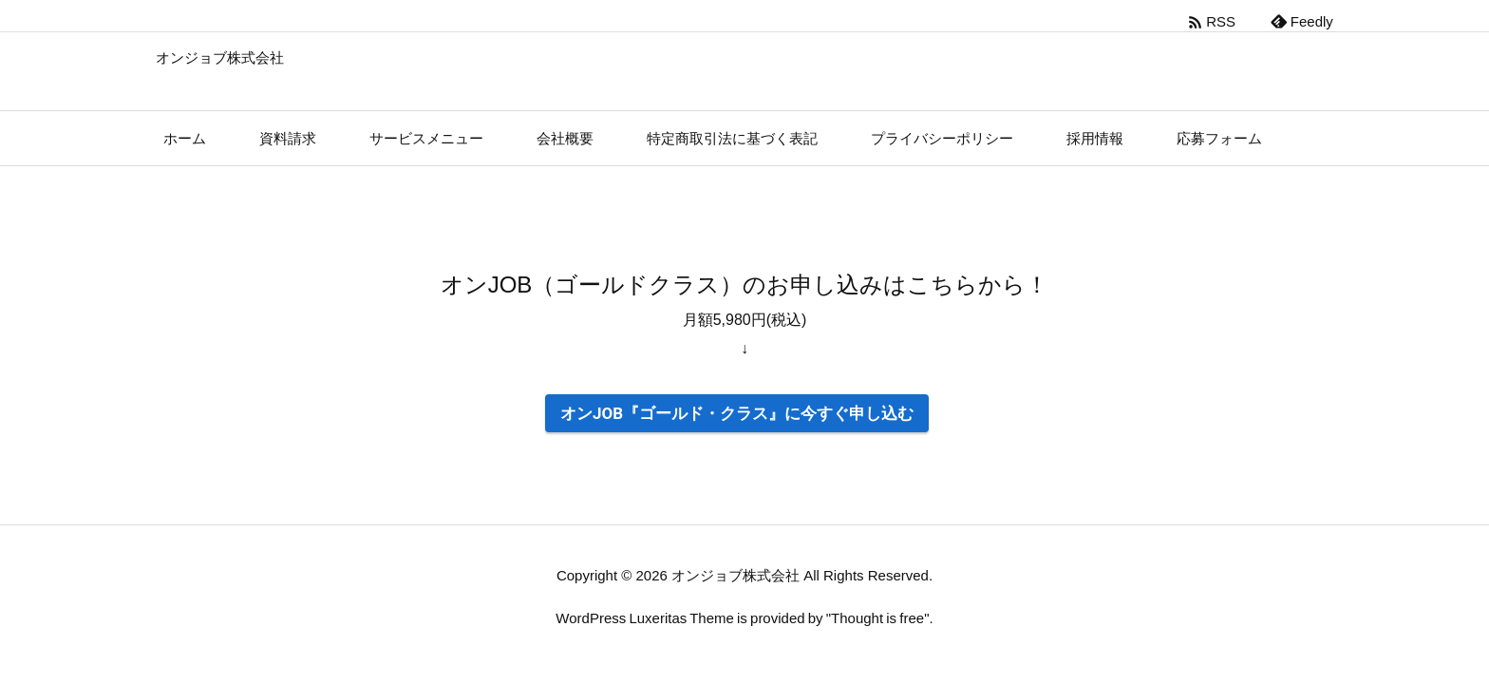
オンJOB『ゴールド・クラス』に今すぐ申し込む (737, 413)
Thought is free (877, 618)
